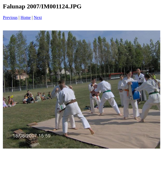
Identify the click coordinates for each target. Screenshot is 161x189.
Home (25, 17)
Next (38, 17)
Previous (10, 17)
